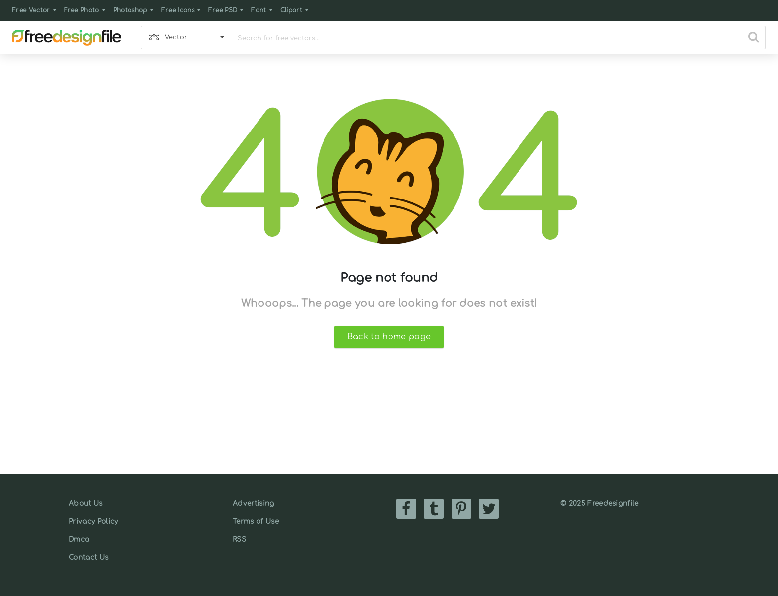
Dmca (79, 539)
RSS (239, 539)
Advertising (253, 503)
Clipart (291, 10)
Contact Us (88, 557)
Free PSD (223, 10)
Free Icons (177, 10)
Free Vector (31, 10)
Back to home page (389, 336)
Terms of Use (256, 521)
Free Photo (81, 10)
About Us (86, 503)
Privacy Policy (93, 521)
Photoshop (130, 10)
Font (258, 10)
